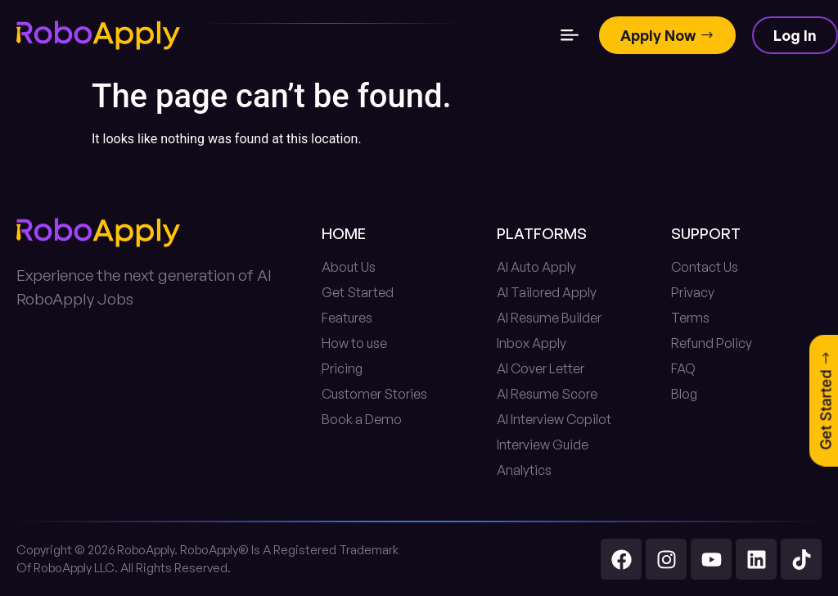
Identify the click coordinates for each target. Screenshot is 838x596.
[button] (569, 35)
